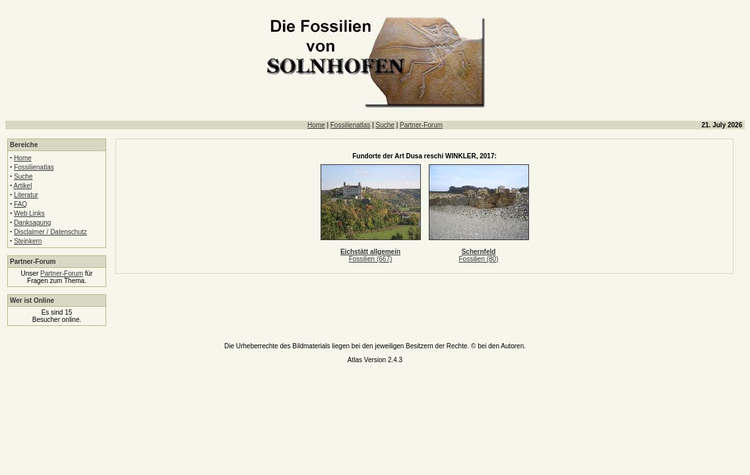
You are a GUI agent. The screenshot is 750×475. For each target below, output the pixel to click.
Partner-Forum (421, 125)
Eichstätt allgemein (370, 251)
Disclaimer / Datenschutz (50, 232)
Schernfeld (479, 251)
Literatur (26, 195)
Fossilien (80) (478, 259)
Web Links (29, 213)
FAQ (20, 204)
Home (316, 125)
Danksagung (32, 222)
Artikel (23, 185)
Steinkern (28, 241)
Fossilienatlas (350, 125)
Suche (385, 125)
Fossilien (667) (370, 259)
